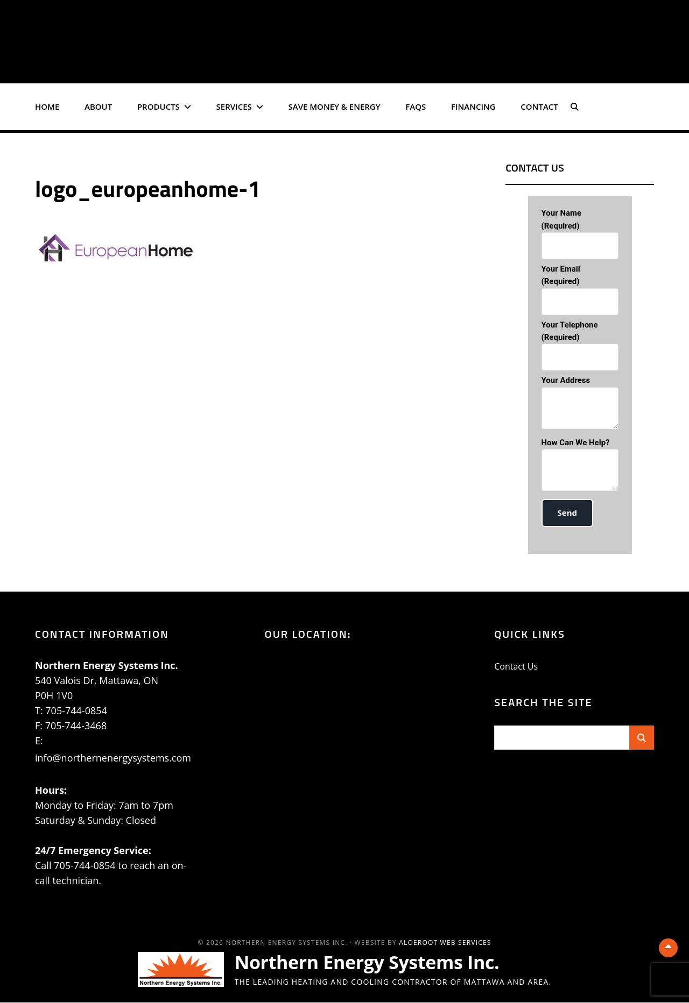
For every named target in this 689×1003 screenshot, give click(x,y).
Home (47, 106)
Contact (539, 106)
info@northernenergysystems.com (113, 758)
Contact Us (516, 667)
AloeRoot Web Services (445, 943)
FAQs (415, 106)
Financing (473, 106)
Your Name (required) (580, 233)
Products (158, 106)
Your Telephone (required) (580, 345)
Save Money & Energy (335, 106)
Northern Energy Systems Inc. (375, 962)
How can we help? (580, 466)
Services (234, 106)
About (98, 106)
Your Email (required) (580, 289)
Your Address (580, 404)
